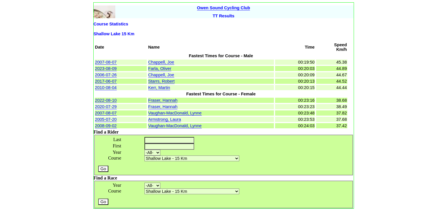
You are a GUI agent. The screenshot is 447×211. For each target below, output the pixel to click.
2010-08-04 (106, 87)
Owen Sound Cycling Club (223, 7)
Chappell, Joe (161, 62)
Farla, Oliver (159, 68)
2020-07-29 (106, 106)
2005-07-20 (106, 119)
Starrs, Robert (161, 81)
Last (117, 139)
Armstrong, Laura (164, 119)
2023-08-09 (106, 68)
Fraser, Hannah (162, 100)
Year (117, 152)
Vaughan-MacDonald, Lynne (175, 113)
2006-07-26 (106, 75)
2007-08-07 (106, 62)
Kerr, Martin (159, 87)
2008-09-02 (106, 125)
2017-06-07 (106, 81)
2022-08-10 (106, 100)
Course (114, 158)
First (117, 145)
